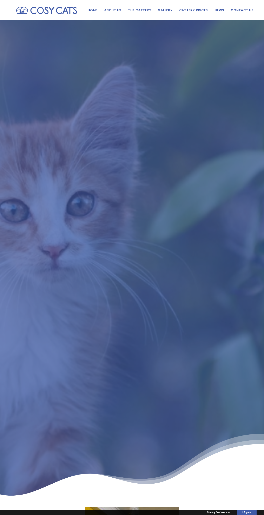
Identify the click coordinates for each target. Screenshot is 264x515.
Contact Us (242, 10)
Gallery (165, 10)
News (219, 10)
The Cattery (139, 10)
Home (93, 10)
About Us (112, 10)
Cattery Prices (193, 10)
